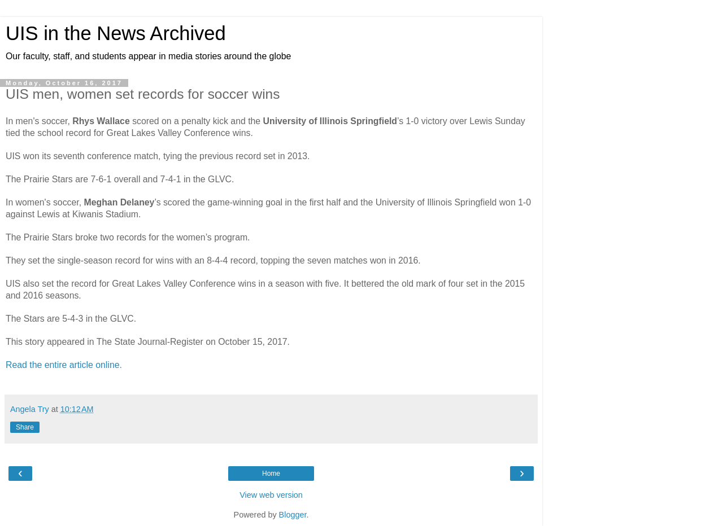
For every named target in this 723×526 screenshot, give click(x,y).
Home (271, 473)
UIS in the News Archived (116, 33)
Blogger (293, 514)
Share (25, 427)
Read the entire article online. (64, 365)
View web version (271, 494)
